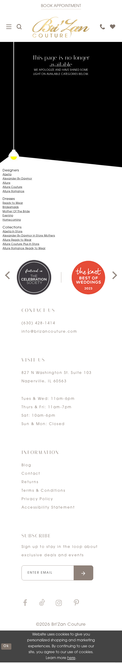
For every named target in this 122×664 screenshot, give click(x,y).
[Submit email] (90, 573)
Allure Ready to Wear (17, 240)
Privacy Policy (37, 499)
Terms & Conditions (43, 491)
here (71, 660)
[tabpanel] (34, 277)
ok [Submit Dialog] (7, 648)
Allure (6, 183)
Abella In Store (13, 231)
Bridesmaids (11, 207)
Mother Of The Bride (16, 211)
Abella (7, 174)
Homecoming (12, 220)
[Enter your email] (61, 573)
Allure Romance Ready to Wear (24, 248)
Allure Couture (12, 187)
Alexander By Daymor (17, 179)
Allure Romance (13, 191)
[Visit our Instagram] (58, 605)
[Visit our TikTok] (42, 605)
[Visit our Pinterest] (76, 605)
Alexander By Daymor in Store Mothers (29, 236)
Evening (8, 216)
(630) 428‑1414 (38, 323)
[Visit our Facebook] (25, 605)
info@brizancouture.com (49, 332)
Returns (30, 482)
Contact (31, 474)
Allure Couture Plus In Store (21, 244)
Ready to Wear (13, 203)
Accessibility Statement (48, 507)
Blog (26, 465)
